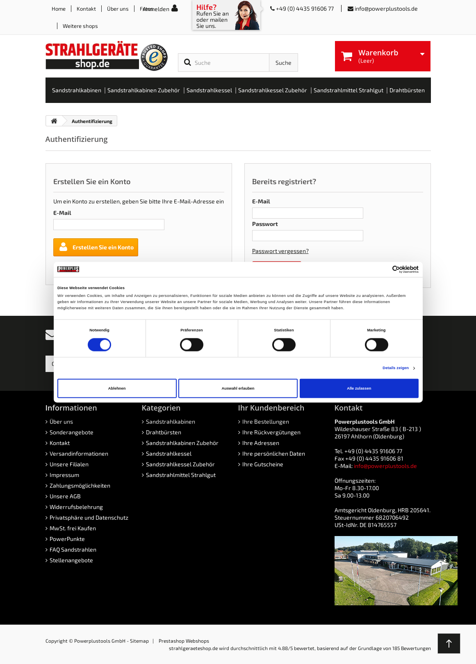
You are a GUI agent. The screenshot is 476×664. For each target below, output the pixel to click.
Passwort (265, 223)
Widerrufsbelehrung (76, 506)
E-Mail (62, 212)
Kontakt (86, 8)
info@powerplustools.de (386, 8)
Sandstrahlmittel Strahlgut (181, 474)
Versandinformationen (79, 453)
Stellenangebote (71, 560)
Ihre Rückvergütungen (271, 432)
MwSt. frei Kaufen (73, 528)
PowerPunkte (67, 538)
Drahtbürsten (163, 432)
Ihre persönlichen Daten (273, 453)
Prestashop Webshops (184, 640)
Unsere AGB (65, 496)
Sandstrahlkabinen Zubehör (182, 442)
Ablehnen (117, 388)
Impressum (64, 474)
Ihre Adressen (260, 442)
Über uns (118, 8)
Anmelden (156, 8)
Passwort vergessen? (280, 250)
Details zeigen (396, 368)
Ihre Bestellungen (265, 421)
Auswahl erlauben (237, 388)
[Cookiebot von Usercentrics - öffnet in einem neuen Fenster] (383, 269)
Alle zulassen (359, 388)
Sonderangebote (71, 432)
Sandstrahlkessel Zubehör (180, 464)
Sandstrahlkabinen (170, 421)
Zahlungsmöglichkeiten (80, 485)
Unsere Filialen (69, 464)
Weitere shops (80, 26)
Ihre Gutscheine (262, 464)
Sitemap (139, 640)
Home (59, 8)
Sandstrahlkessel (168, 453)
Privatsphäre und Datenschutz (89, 517)
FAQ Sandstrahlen (73, 549)
